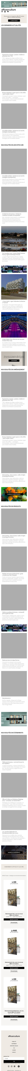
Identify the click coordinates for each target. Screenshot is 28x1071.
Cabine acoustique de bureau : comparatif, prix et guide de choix (13, 611)
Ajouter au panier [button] (14, 919)
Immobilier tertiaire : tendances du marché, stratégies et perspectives (13, 129)
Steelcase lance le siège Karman (10, 660)
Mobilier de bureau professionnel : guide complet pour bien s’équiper (12, 573)
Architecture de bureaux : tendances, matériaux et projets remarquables (11, 213)
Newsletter (6, 1056)
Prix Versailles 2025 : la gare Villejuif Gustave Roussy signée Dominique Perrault (13, 252)
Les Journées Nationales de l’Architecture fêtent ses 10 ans (10, 830)
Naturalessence (6, 697)
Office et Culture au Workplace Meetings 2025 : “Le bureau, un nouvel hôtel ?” (12, 799)
